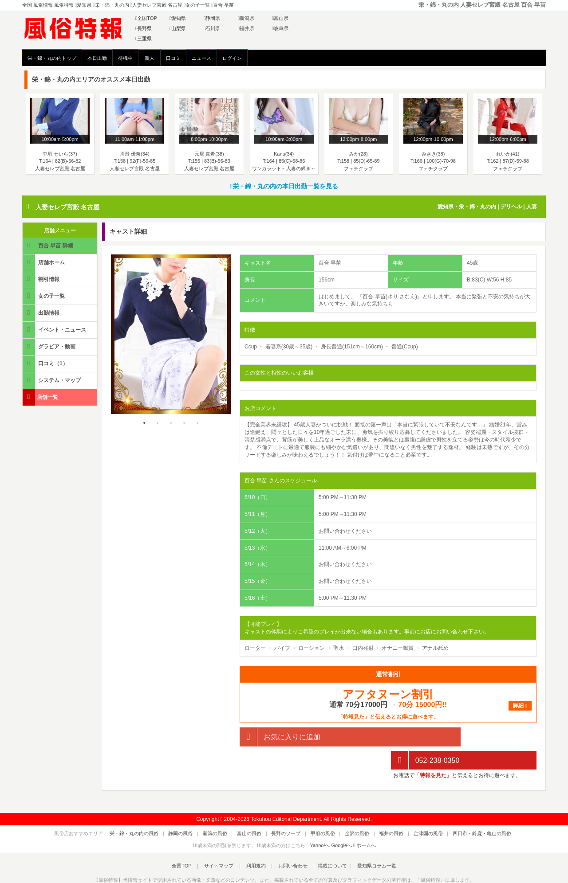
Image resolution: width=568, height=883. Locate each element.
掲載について (324, 842)
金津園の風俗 (410, 810)
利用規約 (256, 842)
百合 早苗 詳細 (48, 245)
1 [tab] (144, 423)
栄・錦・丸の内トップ (52, 58)
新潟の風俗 (227, 810)
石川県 (212, 28)
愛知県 (178, 18)
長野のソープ (288, 810)
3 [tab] (170, 423)
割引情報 (41, 279)
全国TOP (146, 18)
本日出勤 (97, 58)
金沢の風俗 (349, 810)
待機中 (125, 58)
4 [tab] (184, 423)
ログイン (232, 58)
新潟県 (246, 18)
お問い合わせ (288, 842)
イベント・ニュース (55, 329)
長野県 (143, 28)
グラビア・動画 (49, 346)
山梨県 (178, 28)
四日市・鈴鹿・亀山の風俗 (459, 810)
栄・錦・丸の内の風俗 (156, 810)
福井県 (246, 28)
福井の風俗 (379, 810)
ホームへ (364, 821)
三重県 (143, 38)
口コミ (173, 58)
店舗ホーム (44, 262)
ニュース (201, 58)
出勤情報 (41, 312)
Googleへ (341, 821)
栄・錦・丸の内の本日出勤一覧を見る (284, 186)
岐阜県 (280, 28)
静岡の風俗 (198, 810)
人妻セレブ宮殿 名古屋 (67, 207)
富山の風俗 (257, 810)
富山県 (280, 18)
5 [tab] (197, 423)
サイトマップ (223, 842)
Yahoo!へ (320, 821)
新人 (149, 58)
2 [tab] (157, 423)
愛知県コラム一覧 (366, 842)
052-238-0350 (425, 736)
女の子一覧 (44, 296)
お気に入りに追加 (280, 736)
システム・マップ (52, 380)
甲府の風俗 (320, 810)
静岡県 (212, 18)
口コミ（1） (46, 363)
